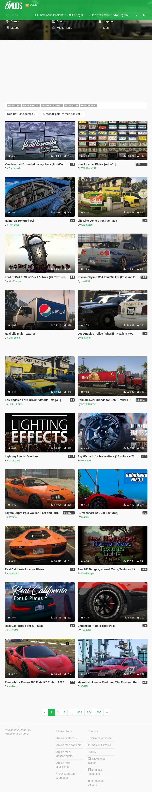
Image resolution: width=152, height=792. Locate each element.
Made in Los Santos (17, 733)
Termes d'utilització (99, 745)
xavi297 (85, 281)
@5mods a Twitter (96, 760)
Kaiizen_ (13, 686)
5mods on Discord (96, 782)
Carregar (76, 15)
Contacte (93, 731)
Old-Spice (87, 224)
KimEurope (15, 281)
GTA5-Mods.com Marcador (66, 775)
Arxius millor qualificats (63, 764)
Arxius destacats (66, 738)
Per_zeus (14, 224)
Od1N (84, 686)
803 (79, 712)
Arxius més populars (69, 745)
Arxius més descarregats (64, 754)
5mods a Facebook (95, 771)
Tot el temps (21, 113)
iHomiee (86, 460)
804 (89, 712)
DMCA (92, 752)
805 (99, 712)
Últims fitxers (64, 731)
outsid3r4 (14, 573)
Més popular (62, 113)
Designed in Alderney (18, 729)
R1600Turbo (88, 404)
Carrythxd (14, 168)
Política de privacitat (100, 738)
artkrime (86, 337)
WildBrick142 (88, 168)
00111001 (14, 460)
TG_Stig (86, 629)
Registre (121, 15)
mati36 (85, 516)
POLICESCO (16, 404)
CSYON (13, 629)
